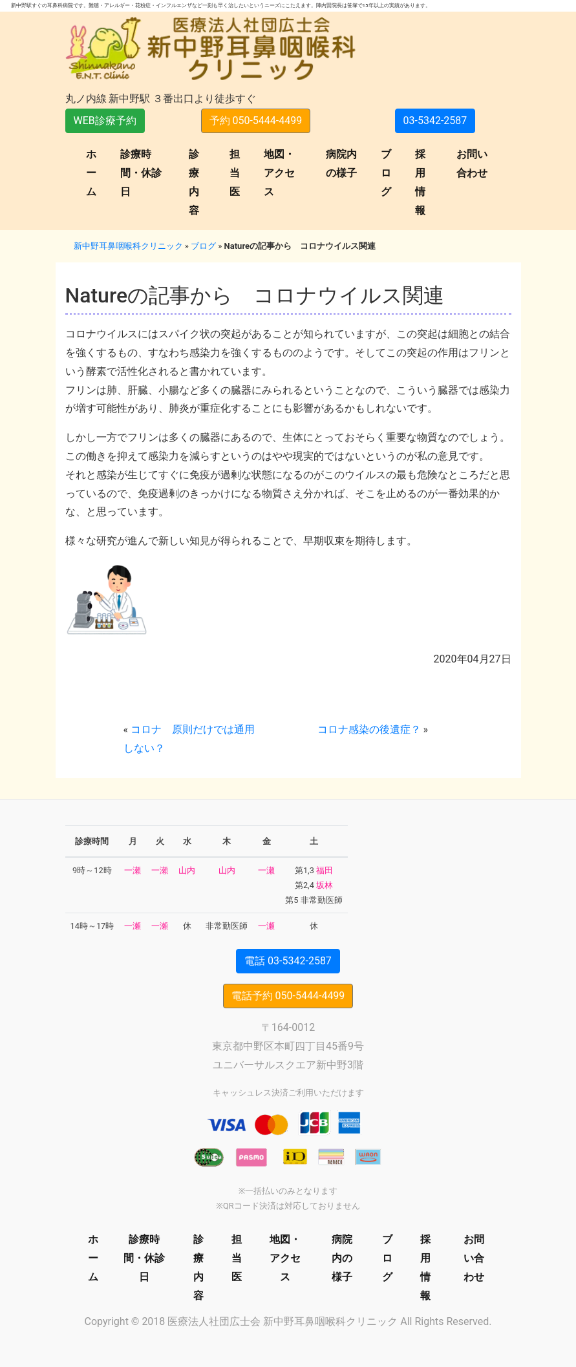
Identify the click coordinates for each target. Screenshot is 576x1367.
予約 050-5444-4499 (256, 120)
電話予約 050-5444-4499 (288, 996)
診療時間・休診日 (141, 173)
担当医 (234, 173)
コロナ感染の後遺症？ (369, 729)
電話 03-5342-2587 (288, 961)
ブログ (386, 173)
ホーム (91, 173)
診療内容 (194, 182)
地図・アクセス (279, 173)
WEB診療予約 (105, 120)
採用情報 (420, 182)
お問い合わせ (471, 163)
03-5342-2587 (435, 120)
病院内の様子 (341, 163)
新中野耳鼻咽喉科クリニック (128, 246)
